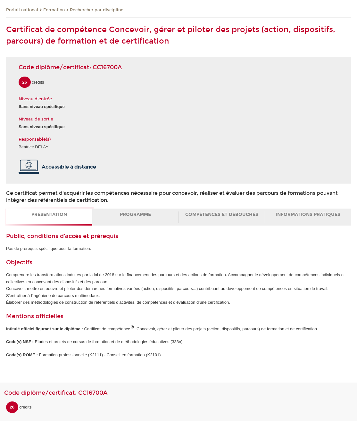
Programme (135, 214)
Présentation (49, 214)
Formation (54, 9)
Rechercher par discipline (96, 9)
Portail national (22, 9)
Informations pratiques (308, 214)
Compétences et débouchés (221, 214)
